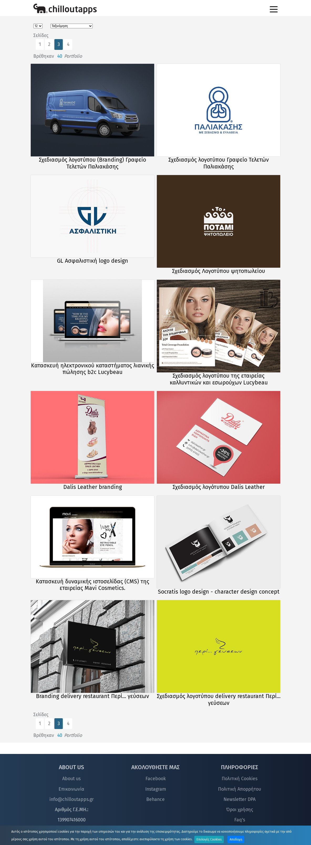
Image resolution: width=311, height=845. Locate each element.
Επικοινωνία (71, 789)
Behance (155, 799)
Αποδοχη (236, 839)
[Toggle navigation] (274, 9)
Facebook (156, 778)
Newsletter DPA (240, 799)
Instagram (155, 789)
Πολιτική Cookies (239, 778)
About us (71, 778)
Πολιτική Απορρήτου (239, 789)
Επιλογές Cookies (209, 839)
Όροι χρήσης (239, 809)
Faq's (239, 820)
